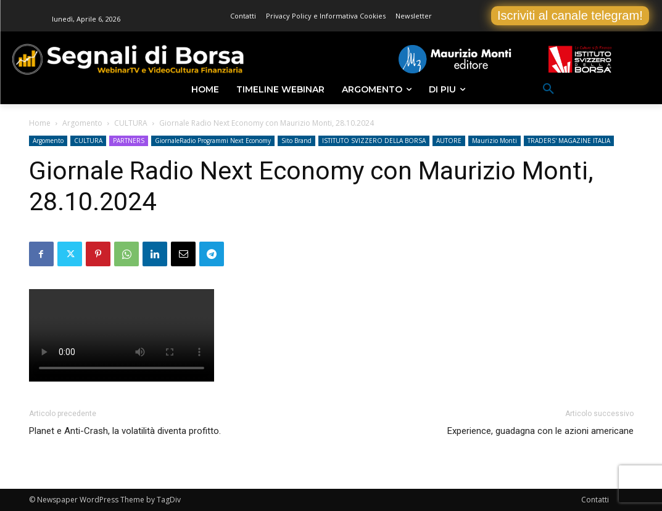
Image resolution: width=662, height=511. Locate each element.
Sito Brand (296, 140)
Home (40, 123)
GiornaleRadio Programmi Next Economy (213, 140)
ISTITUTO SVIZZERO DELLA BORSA (374, 140)
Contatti (595, 499)
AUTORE (448, 140)
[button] (548, 89)
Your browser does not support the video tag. (121, 335)
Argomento (82, 123)
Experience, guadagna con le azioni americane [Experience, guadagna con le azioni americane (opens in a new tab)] (540, 430)
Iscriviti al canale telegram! (570, 15)
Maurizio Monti (494, 140)
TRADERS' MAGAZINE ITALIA (569, 140)
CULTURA (130, 123)
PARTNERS (128, 140)
